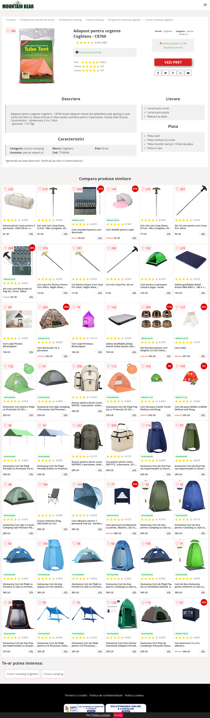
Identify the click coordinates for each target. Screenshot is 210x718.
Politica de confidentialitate (106, 695)
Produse (11, 19)
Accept (118, 715)
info (31, 233)
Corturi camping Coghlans (159, 19)
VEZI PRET (173, 62)
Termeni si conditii (76, 695)
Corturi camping (94, 19)
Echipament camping (70, 19)
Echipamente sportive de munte (37, 19)
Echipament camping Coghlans (124, 19)
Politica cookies (134, 695)
